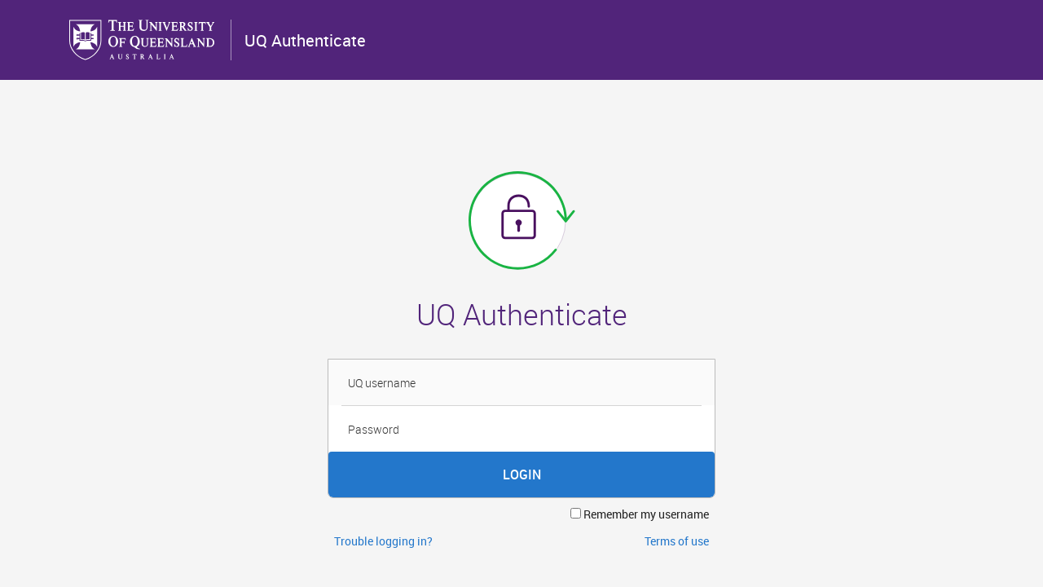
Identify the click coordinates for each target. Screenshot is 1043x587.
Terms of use (677, 541)
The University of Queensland (143, 40)
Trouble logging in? (383, 541)
